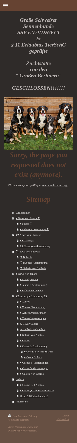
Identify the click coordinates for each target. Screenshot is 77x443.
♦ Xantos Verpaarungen (33, 318)
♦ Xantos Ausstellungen (33, 312)
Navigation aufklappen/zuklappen (38, 5)
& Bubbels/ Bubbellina (33, 329)
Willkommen (23, 212)
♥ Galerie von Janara (31, 290)
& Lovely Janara (29, 323)
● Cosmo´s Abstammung (34, 346)
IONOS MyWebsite (18, 430)
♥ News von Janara (26, 273)
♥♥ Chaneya (27, 240)
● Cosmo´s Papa (33, 357)
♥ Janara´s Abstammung (33, 284)
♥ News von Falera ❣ (28, 218)
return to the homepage (55, 185)
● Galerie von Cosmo (32, 373)
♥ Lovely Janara (29, 279)
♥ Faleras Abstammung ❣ (34, 229)
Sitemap (33, 416)
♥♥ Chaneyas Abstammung (35, 246)
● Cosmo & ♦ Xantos (32, 384)
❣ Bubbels (26, 257)
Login (65, 415)
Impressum (22, 401)
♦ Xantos (25, 301)
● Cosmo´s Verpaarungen (34, 368)
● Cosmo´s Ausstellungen (34, 362)
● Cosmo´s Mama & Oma (38, 351)
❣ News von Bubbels (28, 251)
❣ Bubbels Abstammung (34, 262)
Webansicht (62, 419)
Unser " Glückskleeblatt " (34, 396)
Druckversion (18, 416)
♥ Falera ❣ (26, 223)
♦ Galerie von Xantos (32, 334)
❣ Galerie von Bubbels (33, 268)
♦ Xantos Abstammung (32, 307)
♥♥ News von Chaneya (28, 234)
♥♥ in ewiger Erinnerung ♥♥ (31, 296)
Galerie (20, 379)
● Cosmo (25, 340)
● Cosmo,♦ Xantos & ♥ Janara (37, 390)
